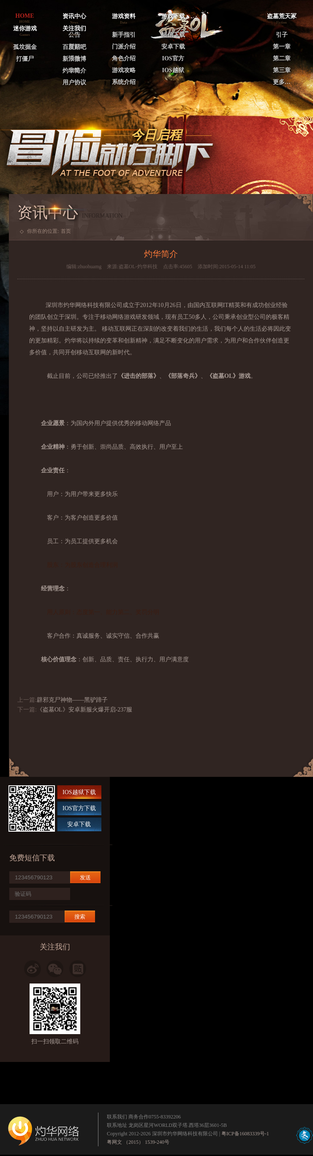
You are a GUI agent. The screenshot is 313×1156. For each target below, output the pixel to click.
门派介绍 (124, 46)
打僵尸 (25, 59)
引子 (282, 35)
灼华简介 (74, 70)
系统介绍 (124, 82)
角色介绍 (124, 58)
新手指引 (124, 35)
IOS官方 (173, 58)
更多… (282, 82)
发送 (85, 877)
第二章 (282, 58)
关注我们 (74, 28)
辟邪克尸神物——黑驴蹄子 (72, 700)
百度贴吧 (74, 47)
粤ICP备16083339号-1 (245, 1134)
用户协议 (74, 82)
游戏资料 (124, 16)
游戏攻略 (124, 70)
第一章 (282, 46)
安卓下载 (173, 46)
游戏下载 (173, 16)
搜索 (79, 916)
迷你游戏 (25, 28)
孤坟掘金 (25, 47)
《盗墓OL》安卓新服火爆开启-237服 (84, 709)
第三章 (282, 70)
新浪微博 (74, 59)
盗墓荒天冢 (282, 16)
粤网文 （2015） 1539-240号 (138, 1142)
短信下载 (173, 35)
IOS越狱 (173, 70)
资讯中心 (74, 16)
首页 (66, 231)
